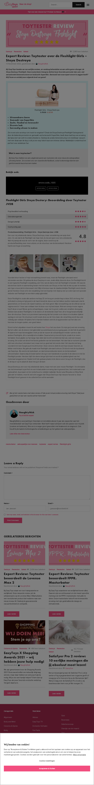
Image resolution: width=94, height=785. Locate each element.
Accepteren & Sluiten (47, 768)
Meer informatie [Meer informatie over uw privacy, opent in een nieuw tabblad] (79, 755)
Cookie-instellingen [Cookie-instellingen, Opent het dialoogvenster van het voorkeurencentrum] (47, 761)
